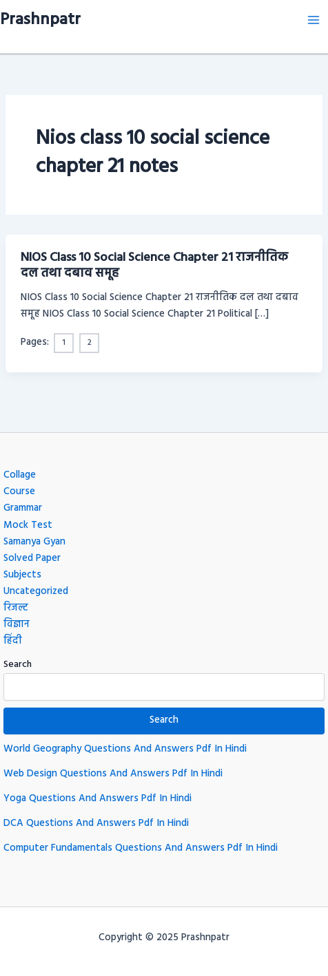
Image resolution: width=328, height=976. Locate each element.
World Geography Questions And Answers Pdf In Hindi (125, 749)
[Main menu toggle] (313, 20)
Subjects (22, 575)
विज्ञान (16, 625)
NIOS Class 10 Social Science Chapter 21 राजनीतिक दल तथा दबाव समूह (154, 266)
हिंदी (12, 641)
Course (19, 492)
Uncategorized (35, 592)
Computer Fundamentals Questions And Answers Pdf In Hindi (140, 848)
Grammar (22, 508)
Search (17, 664)
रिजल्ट (15, 608)
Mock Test (27, 525)
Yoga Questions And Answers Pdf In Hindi (97, 799)
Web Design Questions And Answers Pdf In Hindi (113, 774)
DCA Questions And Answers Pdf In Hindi (96, 823)
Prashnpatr (40, 20)
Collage (19, 475)
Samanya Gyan (34, 542)
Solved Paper (32, 558)
